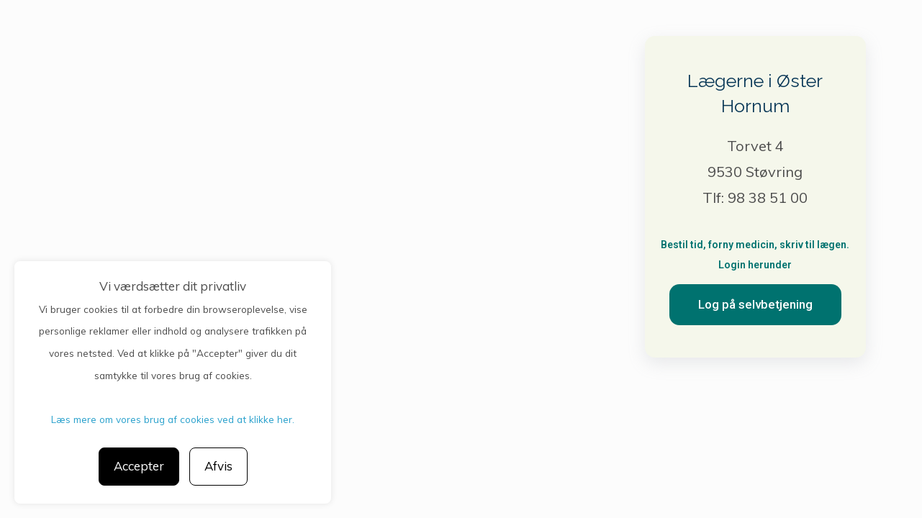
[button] (755, 304)
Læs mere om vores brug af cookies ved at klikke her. (172, 419)
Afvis (218, 465)
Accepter (139, 465)
